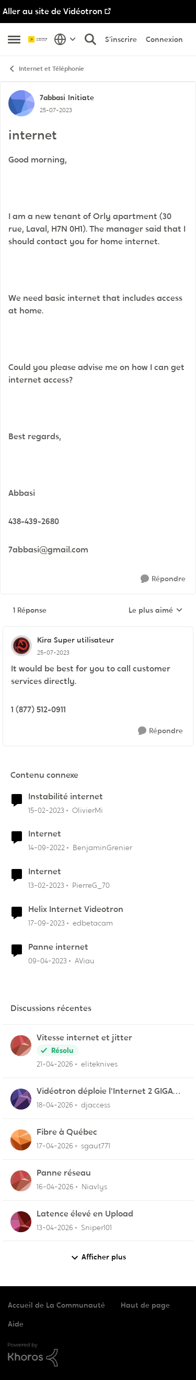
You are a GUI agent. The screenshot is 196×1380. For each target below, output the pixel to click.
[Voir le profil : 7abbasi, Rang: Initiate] (21, 103)
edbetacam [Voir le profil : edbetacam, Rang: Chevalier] (93, 923)
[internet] (53, 652)
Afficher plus (98, 1257)
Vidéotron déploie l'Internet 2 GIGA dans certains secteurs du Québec (105, 1091)
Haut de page (145, 1305)
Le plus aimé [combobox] (156, 610)
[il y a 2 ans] (46, 923)
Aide (16, 1324)
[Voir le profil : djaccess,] (20, 1099)
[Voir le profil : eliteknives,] (20, 1045)
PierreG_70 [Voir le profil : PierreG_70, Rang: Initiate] (91, 885)
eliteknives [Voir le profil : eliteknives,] (99, 1064)
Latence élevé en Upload (85, 1214)
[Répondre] (163, 579)
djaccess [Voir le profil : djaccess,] (95, 1105)
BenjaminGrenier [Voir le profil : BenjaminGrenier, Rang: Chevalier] (102, 847)
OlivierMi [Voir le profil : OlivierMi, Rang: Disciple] (87, 809)
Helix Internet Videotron (75, 909)
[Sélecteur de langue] (65, 39)
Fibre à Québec (67, 1132)
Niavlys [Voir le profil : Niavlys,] (94, 1186)
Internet (44, 834)
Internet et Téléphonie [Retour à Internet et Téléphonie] (46, 68)
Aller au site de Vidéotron (52, 11)
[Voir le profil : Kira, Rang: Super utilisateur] (21, 645)
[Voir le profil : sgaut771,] (20, 1139)
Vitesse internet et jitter (84, 1038)
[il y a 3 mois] (55, 1064)
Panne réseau (64, 1173)
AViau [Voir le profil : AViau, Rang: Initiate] (85, 960)
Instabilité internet (65, 796)
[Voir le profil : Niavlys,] (20, 1180)
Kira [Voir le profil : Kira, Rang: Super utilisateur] (44, 640)
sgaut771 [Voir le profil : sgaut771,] (95, 1145)
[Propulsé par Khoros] (98, 1355)
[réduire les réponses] (98, 631)
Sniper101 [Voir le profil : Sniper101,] (96, 1227)
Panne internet (58, 947)
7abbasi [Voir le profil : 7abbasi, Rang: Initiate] (52, 97)
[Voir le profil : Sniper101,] (20, 1221)
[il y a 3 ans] (46, 810)
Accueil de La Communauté (56, 1305)
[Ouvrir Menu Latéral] (14, 39)
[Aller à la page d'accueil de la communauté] (38, 39)
